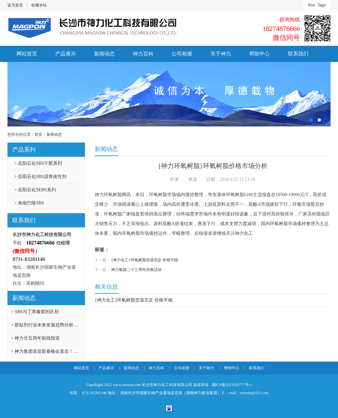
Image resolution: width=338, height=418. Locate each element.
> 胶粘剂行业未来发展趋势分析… (44, 325)
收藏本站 (39, 5)
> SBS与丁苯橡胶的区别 (35, 311)
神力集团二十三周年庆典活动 (136, 269)
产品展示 (65, 53)
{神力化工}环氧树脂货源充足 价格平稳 (144, 260)
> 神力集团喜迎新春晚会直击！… (44, 351)
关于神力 (220, 53)
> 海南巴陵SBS (29, 203)
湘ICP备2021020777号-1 (231, 385)
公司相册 (182, 53)
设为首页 (15, 5)
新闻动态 (104, 53)
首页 (38, 134)
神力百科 (143, 53)
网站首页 (26, 53)
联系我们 (298, 53)
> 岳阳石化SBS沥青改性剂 (40, 176)
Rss (311, 5)
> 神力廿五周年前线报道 (35, 338)
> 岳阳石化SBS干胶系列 (38, 163)
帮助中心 (259, 53)
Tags (322, 5)
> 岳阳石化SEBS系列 (35, 189)
